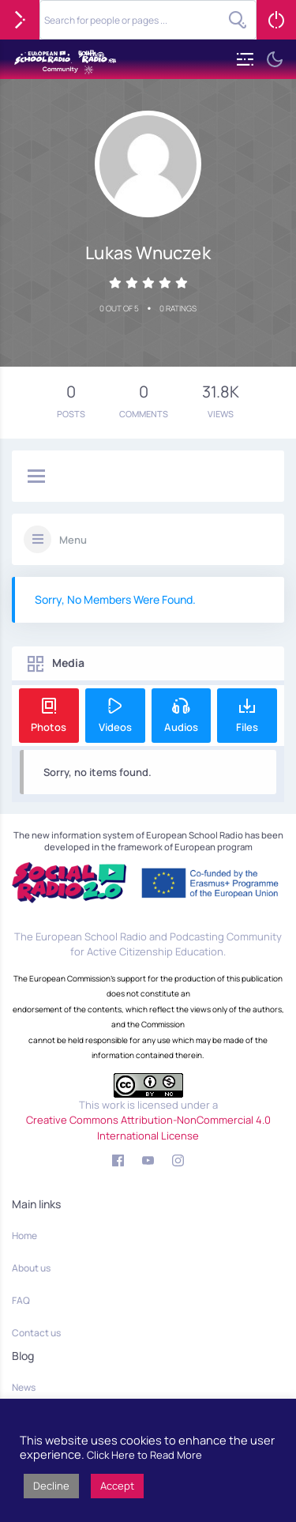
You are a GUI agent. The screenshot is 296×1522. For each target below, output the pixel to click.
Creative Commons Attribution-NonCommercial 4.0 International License (148, 1128)
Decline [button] (51, 1486)
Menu (73, 539)
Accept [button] (117, 1486)
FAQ (21, 1300)
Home (24, 1235)
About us (31, 1268)
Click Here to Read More (144, 1455)
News (24, 1387)
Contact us (36, 1332)
